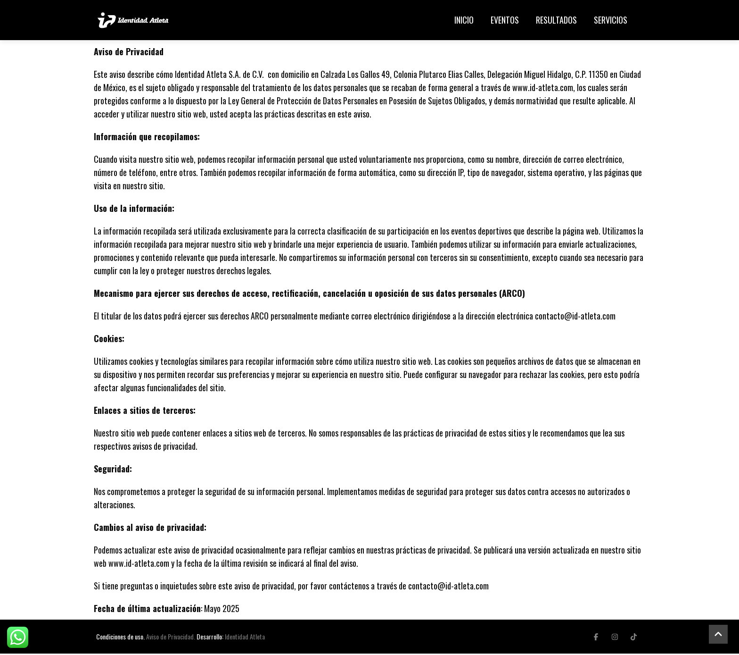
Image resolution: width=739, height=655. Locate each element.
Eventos (505, 21)
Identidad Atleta (245, 638)
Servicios (610, 21)
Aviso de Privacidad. (170, 638)
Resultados (556, 21)
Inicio (464, 21)
